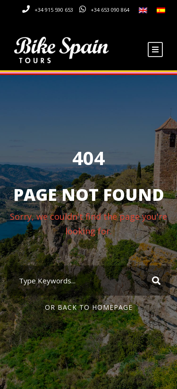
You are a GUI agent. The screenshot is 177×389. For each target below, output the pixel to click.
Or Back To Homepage (89, 307)
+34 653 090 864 (110, 9)
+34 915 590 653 (53, 9)
